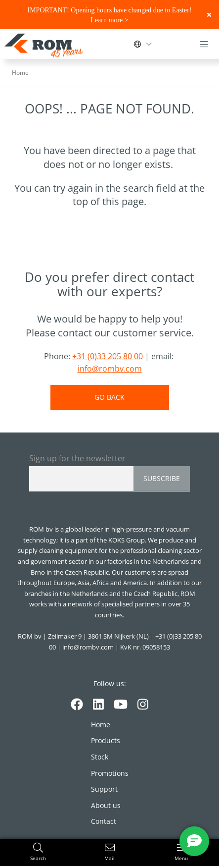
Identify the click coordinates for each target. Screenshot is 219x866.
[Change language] (145, 44)
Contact (103, 821)
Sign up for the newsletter (77, 458)
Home (100, 724)
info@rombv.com (110, 368)
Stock (99, 756)
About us (106, 805)
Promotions (110, 773)
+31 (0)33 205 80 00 (107, 356)
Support (104, 789)
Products (105, 740)
